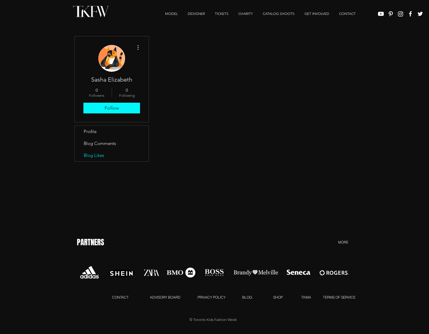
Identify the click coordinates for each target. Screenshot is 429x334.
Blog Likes (94, 155)
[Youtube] (380, 13)
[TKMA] (306, 297)
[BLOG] (247, 297)
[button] (316, 14)
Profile (90, 131)
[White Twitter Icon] (420, 13)
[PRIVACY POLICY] (211, 297)
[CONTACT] (120, 297)
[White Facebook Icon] (410, 13)
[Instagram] (400, 13)
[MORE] (343, 242)
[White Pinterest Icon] (390, 13)
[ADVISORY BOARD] (165, 297)
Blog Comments (100, 143)
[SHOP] (278, 297)
